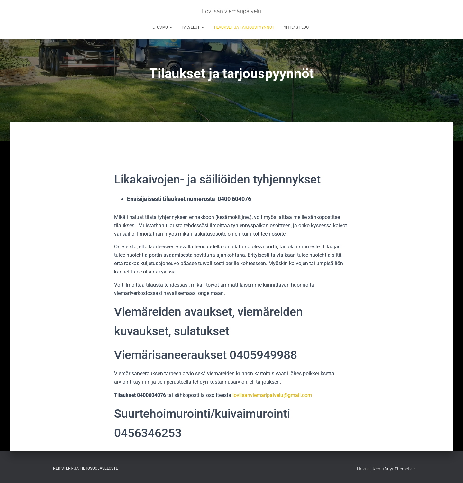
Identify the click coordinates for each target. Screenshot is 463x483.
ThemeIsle (405, 468)
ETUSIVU (162, 27)
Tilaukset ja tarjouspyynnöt (243, 27)
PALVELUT (193, 27)
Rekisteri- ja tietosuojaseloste (85, 468)
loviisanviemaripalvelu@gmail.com (272, 395)
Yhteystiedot (297, 27)
